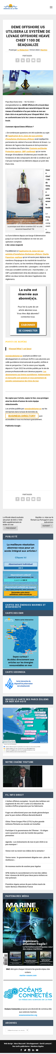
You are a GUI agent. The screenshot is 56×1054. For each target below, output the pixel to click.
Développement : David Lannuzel (39, 1045)
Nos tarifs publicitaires (21, 1047)
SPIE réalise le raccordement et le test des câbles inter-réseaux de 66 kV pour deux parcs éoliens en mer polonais (26, 875)
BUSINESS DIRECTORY (21, 415)
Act (30, 136)
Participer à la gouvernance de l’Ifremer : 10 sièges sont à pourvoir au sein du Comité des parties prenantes (26, 832)
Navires (44, 50)
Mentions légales (37, 1047)
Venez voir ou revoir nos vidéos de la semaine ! (25, 851)
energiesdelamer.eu (13, 356)
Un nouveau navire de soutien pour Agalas (23, 866)
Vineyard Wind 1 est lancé (20, 349)
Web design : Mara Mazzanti (14, 1045)
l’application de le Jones (18, 136)
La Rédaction (22, 50)
